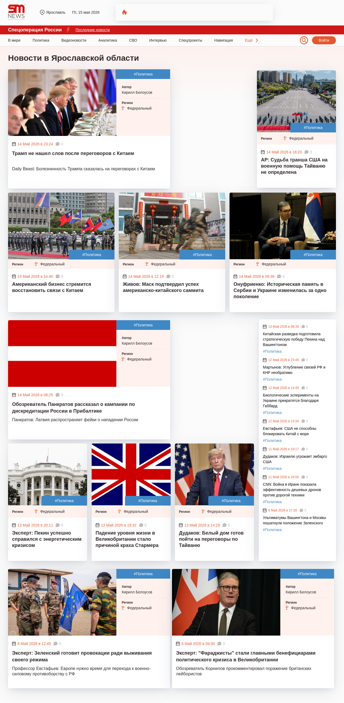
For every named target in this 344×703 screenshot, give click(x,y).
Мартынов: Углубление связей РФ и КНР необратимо (294, 370)
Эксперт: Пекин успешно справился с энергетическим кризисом (46, 539)
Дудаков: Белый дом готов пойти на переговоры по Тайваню (211, 539)
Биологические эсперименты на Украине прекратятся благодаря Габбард (290, 400)
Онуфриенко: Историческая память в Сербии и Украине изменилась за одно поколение (280, 290)
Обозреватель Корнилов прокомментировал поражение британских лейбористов (243, 671)
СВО (133, 40)
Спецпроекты (190, 40)
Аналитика (107, 40)
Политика (41, 40)
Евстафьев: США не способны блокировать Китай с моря (289, 431)
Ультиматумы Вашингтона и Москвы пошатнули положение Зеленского (294, 520)
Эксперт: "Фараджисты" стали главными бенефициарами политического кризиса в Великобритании (246, 656)
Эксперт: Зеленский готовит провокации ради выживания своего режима (82, 656)
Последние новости (93, 30)
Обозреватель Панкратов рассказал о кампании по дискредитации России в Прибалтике (73, 408)
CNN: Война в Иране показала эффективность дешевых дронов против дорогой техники (292, 489)
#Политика (143, 74)
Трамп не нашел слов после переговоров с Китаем (73, 153)
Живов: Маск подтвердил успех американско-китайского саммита (163, 287)
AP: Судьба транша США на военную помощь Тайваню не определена (294, 166)
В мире (14, 40)
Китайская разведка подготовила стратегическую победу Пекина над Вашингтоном (294, 339)
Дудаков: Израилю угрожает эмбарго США (295, 459)
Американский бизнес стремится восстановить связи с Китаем (51, 287)
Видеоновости (73, 40)
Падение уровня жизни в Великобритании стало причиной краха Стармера (127, 539)
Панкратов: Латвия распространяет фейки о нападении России (75, 419)
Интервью (158, 40)
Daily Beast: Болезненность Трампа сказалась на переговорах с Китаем (83, 169)
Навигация (223, 40)
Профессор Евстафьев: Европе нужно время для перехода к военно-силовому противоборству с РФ (81, 671)
